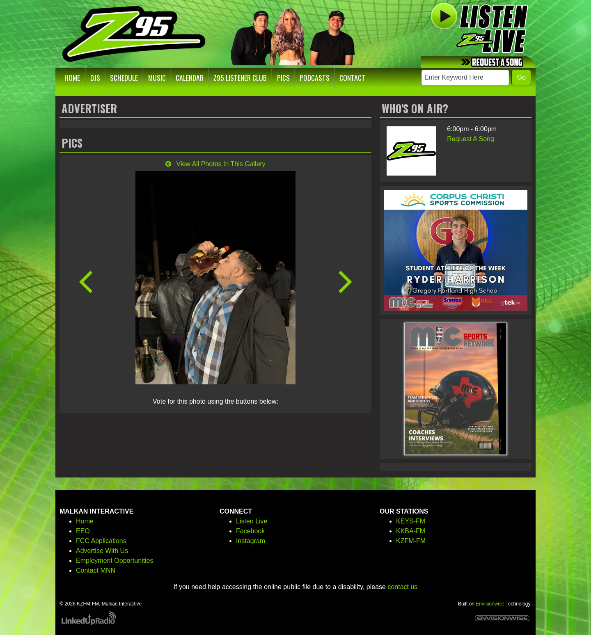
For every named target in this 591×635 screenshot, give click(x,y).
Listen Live (252, 521)
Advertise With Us (102, 550)
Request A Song (470, 138)
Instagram (250, 540)
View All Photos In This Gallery (215, 163)
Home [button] (72, 77)
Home (85, 521)
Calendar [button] (190, 77)
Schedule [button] (124, 77)
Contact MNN (95, 570)
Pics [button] (283, 77)
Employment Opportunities (114, 560)
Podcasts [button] (315, 77)
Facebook (250, 531)
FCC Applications (101, 540)
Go (521, 77)
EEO (83, 531)
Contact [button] (352, 77)
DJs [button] (95, 77)
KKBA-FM (410, 531)
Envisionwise (490, 604)
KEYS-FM (410, 521)
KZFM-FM (411, 540)
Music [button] (157, 77)
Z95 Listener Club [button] (240, 77)
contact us (402, 586)
